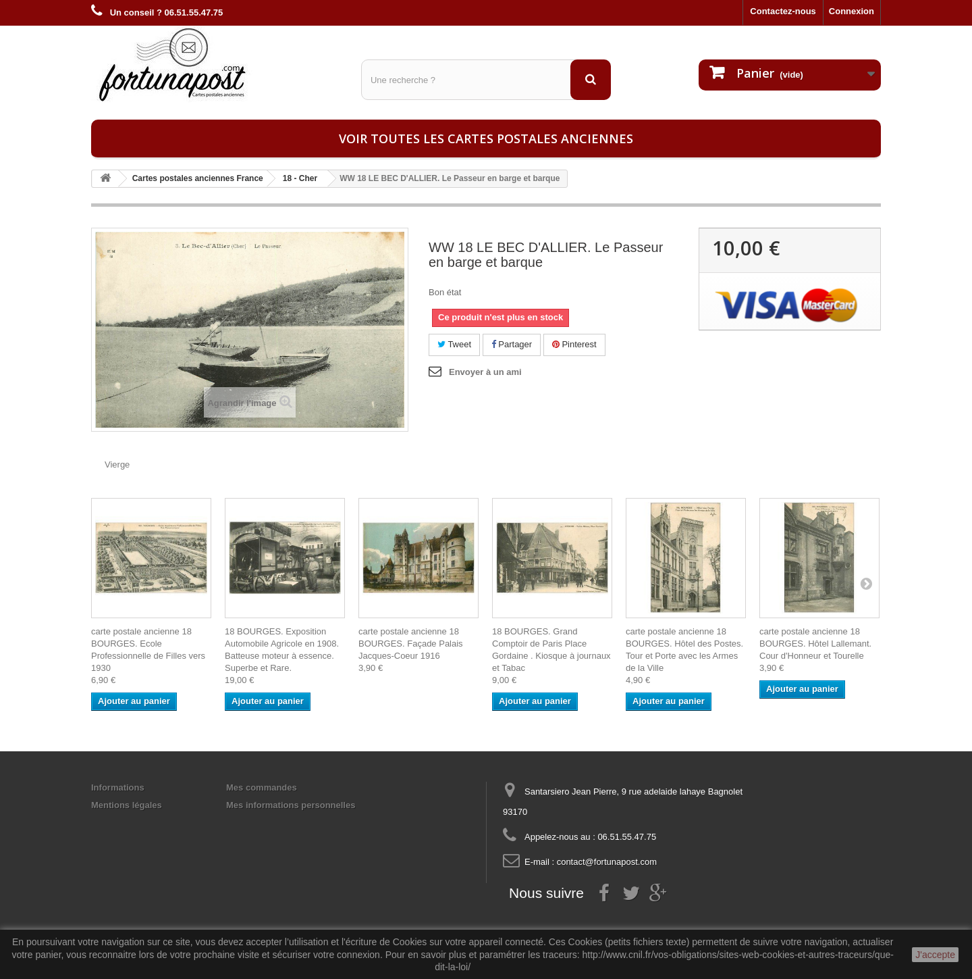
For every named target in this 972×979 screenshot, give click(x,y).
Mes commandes (261, 787)
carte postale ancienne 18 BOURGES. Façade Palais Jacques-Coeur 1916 (410, 643)
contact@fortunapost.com (607, 862)
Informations (117, 787)
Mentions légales (126, 805)
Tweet (454, 344)
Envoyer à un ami (485, 372)
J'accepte (935, 954)
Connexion (851, 11)
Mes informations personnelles (290, 805)
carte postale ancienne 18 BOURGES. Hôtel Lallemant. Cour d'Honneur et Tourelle (815, 643)
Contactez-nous (783, 11)
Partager (511, 344)
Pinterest (574, 344)
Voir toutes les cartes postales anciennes (486, 138)
